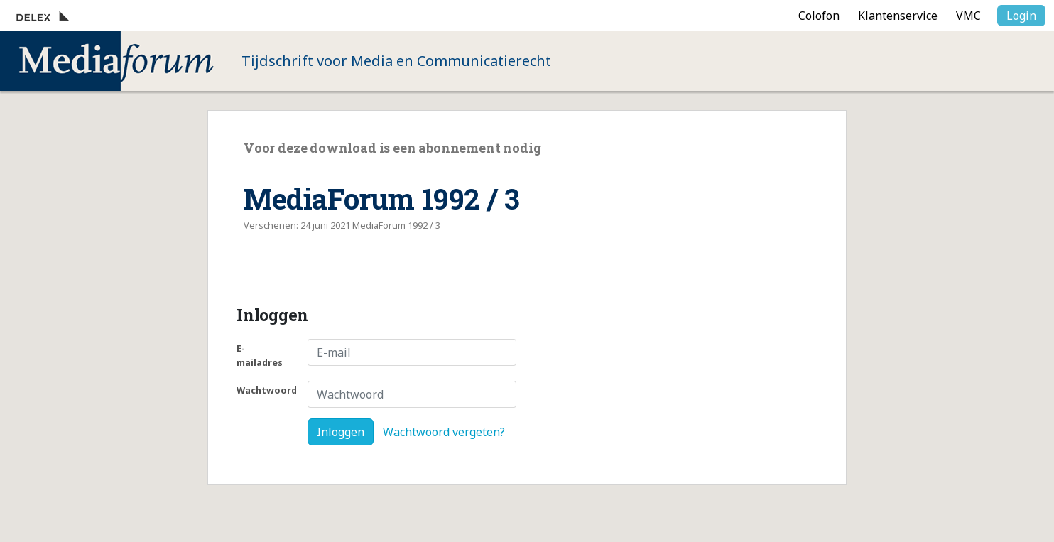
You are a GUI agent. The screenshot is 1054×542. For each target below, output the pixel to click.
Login (1021, 15)
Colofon (819, 15)
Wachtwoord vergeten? (444, 432)
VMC (968, 15)
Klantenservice (898, 15)
